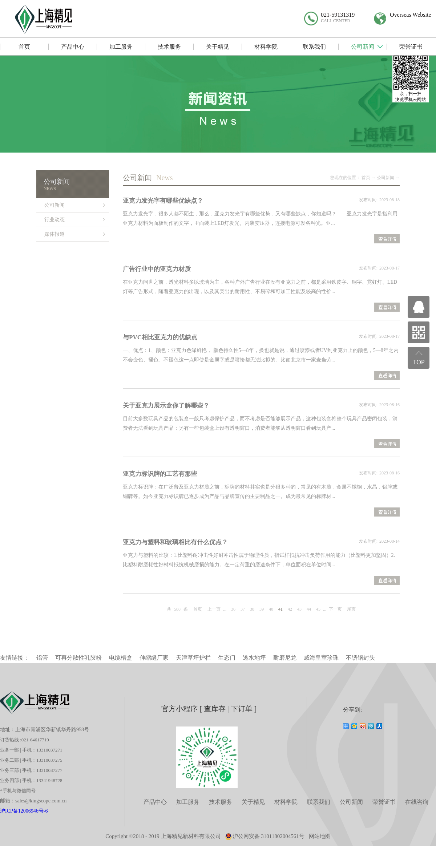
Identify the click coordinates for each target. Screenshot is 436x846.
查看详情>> (387, 239)
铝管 (42, 658)
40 (271, 609)
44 (309, 609)
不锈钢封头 (360, 658)
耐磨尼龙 (284, 658)
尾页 (351, 609)
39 (261, 609)
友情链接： (14, 658)
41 (280, 609)
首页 (197, 609)
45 (318, 609)
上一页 (214, 609)
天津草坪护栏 (193, 658)
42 (290, 609)
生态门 (226, 658)
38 (252, 609)
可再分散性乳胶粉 (78, 658)
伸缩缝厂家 (154, 658)
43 (299, 609)
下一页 (335, 609)
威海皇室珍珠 (321, 658)
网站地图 (320, 836)
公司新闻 (385, 177)
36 (233, 609)
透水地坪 (254, 658)
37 (243, 609)
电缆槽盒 (120, 658)
